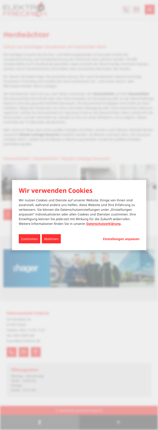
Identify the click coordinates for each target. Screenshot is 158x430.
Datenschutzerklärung (103, 223)
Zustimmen (29, 238)
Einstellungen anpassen (121, 238)
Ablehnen (51, 238)
